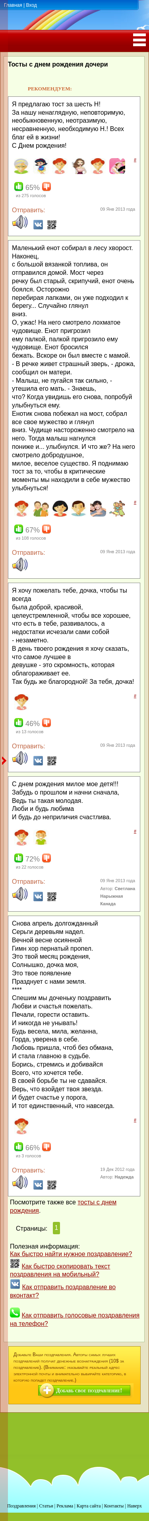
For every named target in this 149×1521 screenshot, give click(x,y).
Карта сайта (89, 1506)
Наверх (134, 1506)
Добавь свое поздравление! (89, 1391)
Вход (31, 5)
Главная (13, 5)
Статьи (46, 1506)
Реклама (64, 1506)
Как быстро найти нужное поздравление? (71, 1254)
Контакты (114, 1506)
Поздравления (21, 1506)
